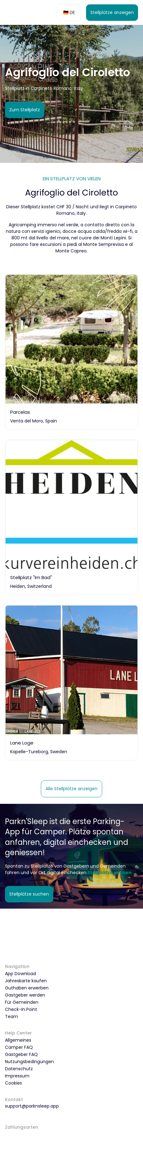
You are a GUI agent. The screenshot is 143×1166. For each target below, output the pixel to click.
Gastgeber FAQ (21, 1054)
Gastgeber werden (25, 995)
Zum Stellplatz (24, 110)
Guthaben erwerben (27, 988)
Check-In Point (21, 1009)
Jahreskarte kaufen (26, 981)
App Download (20, 973)
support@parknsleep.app (32, 1106)
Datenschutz (19, 1069)
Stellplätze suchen (29, 894)
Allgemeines (18, 1040)
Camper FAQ (19, 1047)
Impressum (17, 1076)
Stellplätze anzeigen (112, 12)
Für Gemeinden (21, 1002)
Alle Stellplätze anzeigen (72, 789)
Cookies (13, 1083)
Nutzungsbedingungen (29, 1061)
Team (11, 1016)
